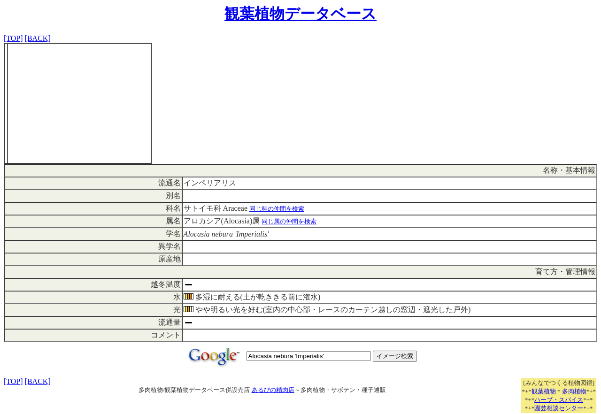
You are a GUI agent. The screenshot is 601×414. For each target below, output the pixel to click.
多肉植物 (574, 391)
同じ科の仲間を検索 (276, 208)
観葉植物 (544, 391)
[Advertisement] (79, 103)
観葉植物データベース (300, 13)
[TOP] (13, 38)
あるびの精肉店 (273, 389)
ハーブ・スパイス (558, 399)
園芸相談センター (558, 408)
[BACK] (38, 38)
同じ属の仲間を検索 (289, 221)
